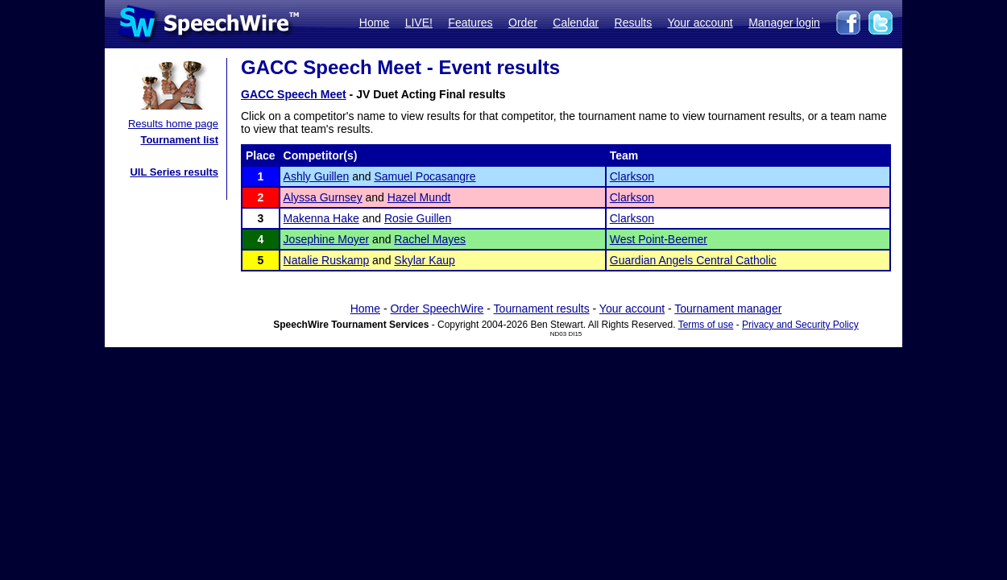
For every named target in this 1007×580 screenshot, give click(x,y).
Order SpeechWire (436, 308)
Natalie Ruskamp (327, 260)
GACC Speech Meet (293, 94)
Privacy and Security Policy (800, 324)
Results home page (173, 124)
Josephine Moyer (327, 239)
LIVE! (419, 22)
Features (470, 22)
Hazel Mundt (419, 197)
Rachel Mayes (430, 239)
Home (374, 22)
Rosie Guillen (417, 218)
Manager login (784, 22)
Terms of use (706, 324)
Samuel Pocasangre (424, 176)
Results (634, 22)
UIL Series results (174, 172)
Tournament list (179, 140)
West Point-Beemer (658, 239)
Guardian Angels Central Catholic (693, 260)
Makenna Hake (321, 218)
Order (522, 22)
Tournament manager (727, 308)
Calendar (576, 22)
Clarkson (632, 176)
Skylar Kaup (424, 260)
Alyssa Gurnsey (323, 197)
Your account (699, 22)
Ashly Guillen (317, 176)
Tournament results (542, 308)
